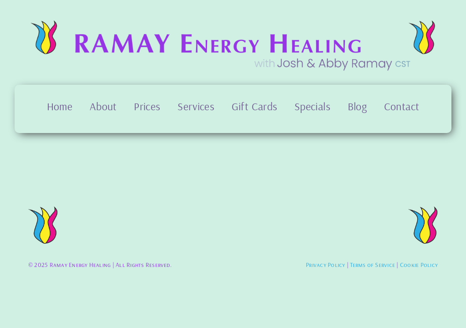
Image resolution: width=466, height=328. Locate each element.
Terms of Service (372, 265)
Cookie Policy (419, 265)
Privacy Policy (325, 265)
